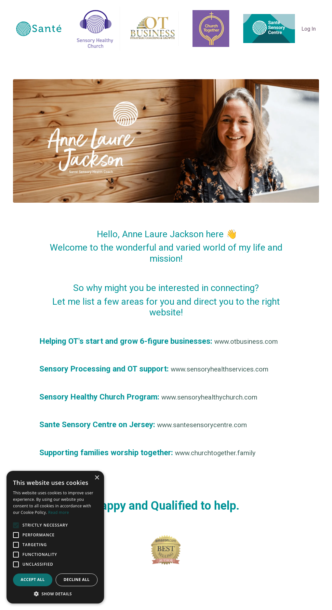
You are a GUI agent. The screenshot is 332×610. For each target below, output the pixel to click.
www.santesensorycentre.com (210, 425)
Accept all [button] (33, 579)
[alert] (55, 537)
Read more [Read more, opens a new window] (58, 512)
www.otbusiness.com (251, 341)
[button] (55, 593)
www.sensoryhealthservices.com (228, 369)
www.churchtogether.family (223, 454)
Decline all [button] (77, 579)
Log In (308, 29)
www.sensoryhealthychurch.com (218, 397)
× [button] (96, 477)
